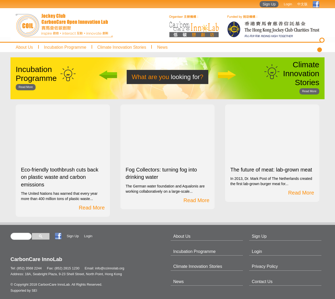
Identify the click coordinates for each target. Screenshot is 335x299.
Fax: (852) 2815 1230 (63, 268)
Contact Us (262, 281)
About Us (24, 47)
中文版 (302, 4)
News (162, 47)
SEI (34, 290)
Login (288, 4)
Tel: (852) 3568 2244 (26, 268)
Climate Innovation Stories (121, 47)
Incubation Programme (65, 47)
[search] (21, 236)
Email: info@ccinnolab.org (104, 268)
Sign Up (269, 4)
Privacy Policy (265, 266)
